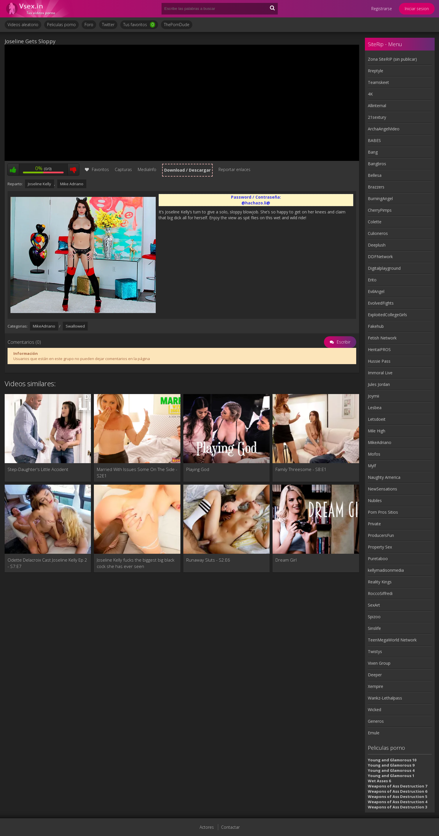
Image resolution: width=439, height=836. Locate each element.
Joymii (373, 396)
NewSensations (382, 489)
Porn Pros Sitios (383, 512)
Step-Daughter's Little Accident (38, 469)
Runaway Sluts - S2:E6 (208, 560)
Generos (376, 721)
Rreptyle (375, 70)
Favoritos (97, 169)
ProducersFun (381, 535)
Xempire (375, 686)
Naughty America (384, 477)
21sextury (377, 117)
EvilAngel (376, 291)
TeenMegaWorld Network (392, 640)
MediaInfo (147, 169)
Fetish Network (382, 338)
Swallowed (75, 326)
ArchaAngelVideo (383, 129)
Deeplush (377, 245)
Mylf (372, 465)
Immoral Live (380, 372)
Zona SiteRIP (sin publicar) (392, 59)
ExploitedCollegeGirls (387, 314)
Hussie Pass (379, 361)
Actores (207, 827)
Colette (374, 221)
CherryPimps (380, 210)
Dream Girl (286, 560)
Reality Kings (380, 582)
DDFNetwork (380, 256)
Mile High (376, 431)
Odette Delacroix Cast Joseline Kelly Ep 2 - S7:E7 (47, 563)
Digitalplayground (384, 268)
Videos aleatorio (23, 24)
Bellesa (374, 175)
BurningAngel (380, 198)
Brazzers (376, 187)
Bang (373, 152)
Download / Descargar (187, 170)
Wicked (374, 709)
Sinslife (374, 628)
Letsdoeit (377, 419)
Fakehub (376, 326)
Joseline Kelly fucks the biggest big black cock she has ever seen (135, 563)
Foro (89, 24)
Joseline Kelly (39, 183)
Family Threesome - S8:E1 (301, 469)
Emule (373, 733)
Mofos (374, 454)
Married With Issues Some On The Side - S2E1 (137, 472)
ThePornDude (176, 24)
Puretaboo (378, 558)
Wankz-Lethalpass (385, 698)
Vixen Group (379, 663)
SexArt (374, 605)
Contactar (230, 827)
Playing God (197, 469)
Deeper (375, 674)
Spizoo (374, 616)
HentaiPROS (379, 349)
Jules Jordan (379, 384)
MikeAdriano (44, 326)
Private (374, 523)
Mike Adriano (71, 183)
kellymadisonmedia (386, 570)
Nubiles (375, 500)
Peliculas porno (61, 24)
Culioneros (378, 233)
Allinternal (377, 105)
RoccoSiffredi (380, 593)
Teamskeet (378, 82)
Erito (372, 280)
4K (370, 94)
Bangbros (377, 163)
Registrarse (381, 8)
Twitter (108, 24)
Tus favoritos (139, 25)
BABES (374, 140)
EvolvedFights (381, 303)
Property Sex (380, 547)
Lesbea (374, 407)
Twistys (375, 651)
